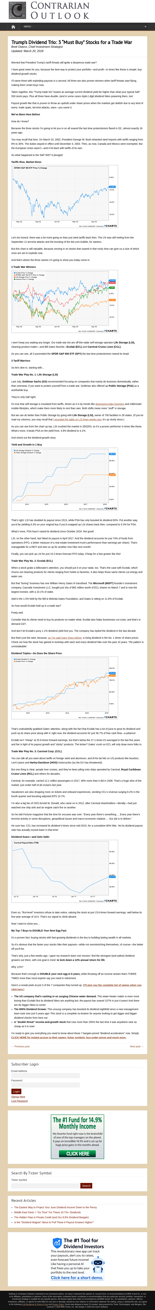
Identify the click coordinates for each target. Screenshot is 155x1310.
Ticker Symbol (19, 1179)
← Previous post (20, 1046)
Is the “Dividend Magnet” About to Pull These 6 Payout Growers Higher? (53, 1222)
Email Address (19, 1071)
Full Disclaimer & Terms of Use (35, 1304)
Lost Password (19, 1101)
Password (16, 1080)
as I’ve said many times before (65, 637)
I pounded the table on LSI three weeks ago (77, 419)
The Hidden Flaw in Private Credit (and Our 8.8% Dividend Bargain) (51, 1217)
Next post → (137, 1046)
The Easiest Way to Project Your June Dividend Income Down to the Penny (55, 1207)
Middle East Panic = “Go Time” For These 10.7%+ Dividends (47, 1212)
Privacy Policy (58, 1304)
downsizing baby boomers (109, 404)
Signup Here (18, 1096)
